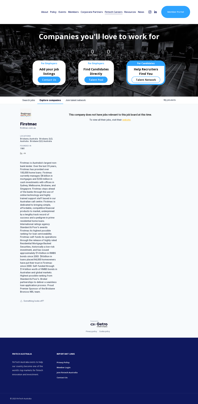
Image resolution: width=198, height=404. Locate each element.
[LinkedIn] (155, 12)
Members (73, 12)
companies (50, 100)
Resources (130, 12)
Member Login (63, 367)
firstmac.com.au (28, 128)
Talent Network (146, 79)
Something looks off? (32, 301)
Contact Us (49, 79)
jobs (28, 100)
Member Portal (175, 12)
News (141, 12)
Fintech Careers (113, 12)
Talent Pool (96, 79)
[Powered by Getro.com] (99, 324)
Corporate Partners (92, 12)
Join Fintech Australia (67, 372)
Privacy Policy (63, 362)
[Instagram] (150, 12)
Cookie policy (104, 331)
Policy (53, 12)
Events (62, 12)
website (126, 119)
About (44, 12)
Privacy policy (91, 331)
